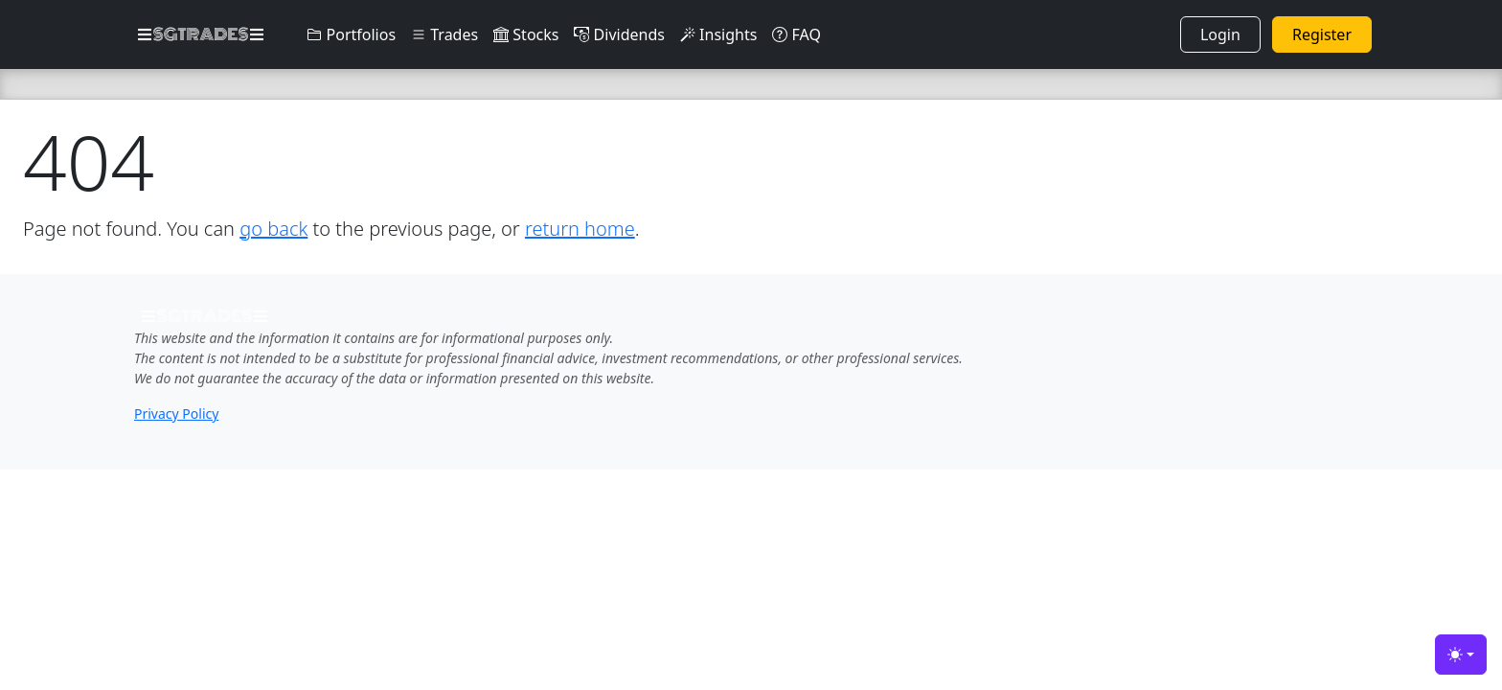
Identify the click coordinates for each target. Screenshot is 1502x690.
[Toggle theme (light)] (1461, 654)
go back (273, 229)
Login (1220, 34)
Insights (718, 34)
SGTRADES (200, 34)
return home (580, 229)
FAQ (796, 34)
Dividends (619, 34)
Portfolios (351, 34)
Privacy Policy (176, 413)
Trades (444, 34)
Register (1322, 34)
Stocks (525, 34)
